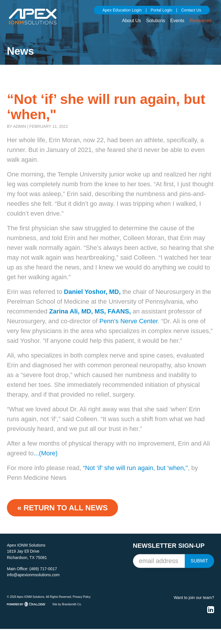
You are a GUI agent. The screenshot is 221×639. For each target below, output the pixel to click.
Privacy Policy (82, 596)
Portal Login (161, 10)
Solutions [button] (155, 20)
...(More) (46, 453)
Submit (199, 560)
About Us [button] (131, 20)
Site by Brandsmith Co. (67, 604)
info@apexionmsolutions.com (33, 575)
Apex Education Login (122, 10)
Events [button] (177, 20)
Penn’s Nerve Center (128, 321)
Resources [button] (201, 20)
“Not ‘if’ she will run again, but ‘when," (135, 467)
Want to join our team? (194, 597)
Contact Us (191, 10)
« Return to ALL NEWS (62, 507)
